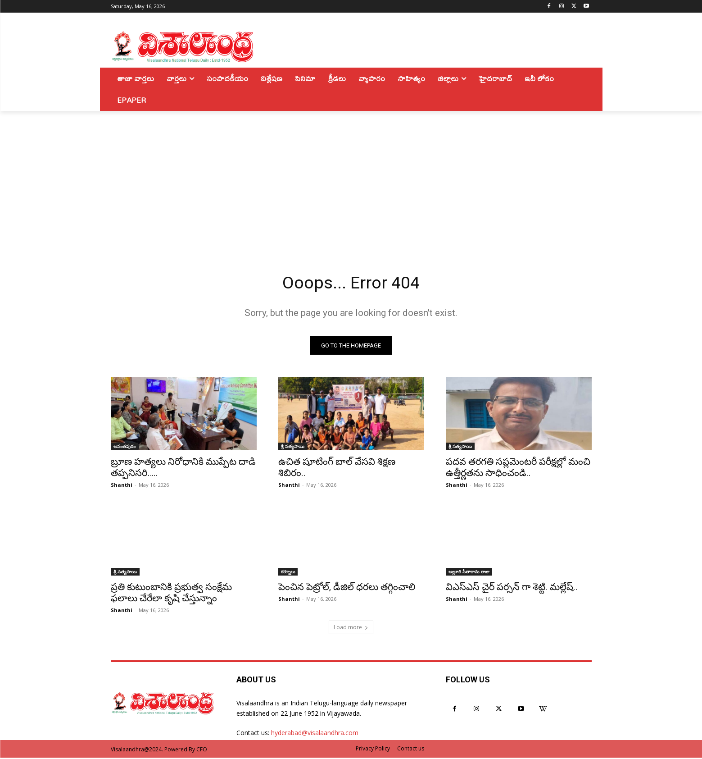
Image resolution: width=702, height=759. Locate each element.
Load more (351, 628)
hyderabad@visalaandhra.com (314, 734)
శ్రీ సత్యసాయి (292, 447)
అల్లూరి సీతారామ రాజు (468, 573)
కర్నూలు (288, 573)
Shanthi (121, 486)
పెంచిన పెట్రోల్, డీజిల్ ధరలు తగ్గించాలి (346, 588)
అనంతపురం (124, 447)
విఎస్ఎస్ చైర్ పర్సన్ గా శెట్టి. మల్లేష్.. (512, 588)
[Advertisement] (351, 178)
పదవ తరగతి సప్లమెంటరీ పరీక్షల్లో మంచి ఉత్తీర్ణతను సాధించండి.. (518, 468)
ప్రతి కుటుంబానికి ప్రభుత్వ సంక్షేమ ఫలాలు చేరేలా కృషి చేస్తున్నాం (171, 594)
